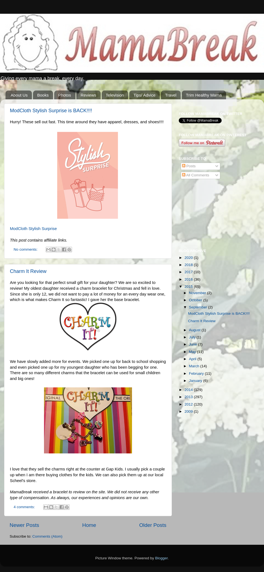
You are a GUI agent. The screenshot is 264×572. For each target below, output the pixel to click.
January (196, 381)
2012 (189, 404)
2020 (189, 258)
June (193, 344)
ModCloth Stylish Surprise (33, 228)
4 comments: (25, 507)
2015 (189, 286)
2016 (189, 279)
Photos (64, 95)
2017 (189, 272)
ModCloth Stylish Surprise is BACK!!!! (51, 110)
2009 (189, 411)
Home (89, 525)
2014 (189, 390)
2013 (189, 397)
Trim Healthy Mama (204, 95)
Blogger (161, 558)
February (197, 373)
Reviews (88, 95)
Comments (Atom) (47, 536)
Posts (189, 166)
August (195, 330)
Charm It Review (28, 271)
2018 (189, 265)
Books (43, 95)
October (196, 300)
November (198, 293)
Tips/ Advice (144, 95)
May (193, 352)
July (193, 337)
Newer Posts (24, 525)
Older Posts (152, 525)
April (193, 359)
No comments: (26, 249)
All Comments (195, 175)
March (194, 366)
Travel (170, 95)
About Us (19, 95)
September (198, 307)
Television (115, 95)
